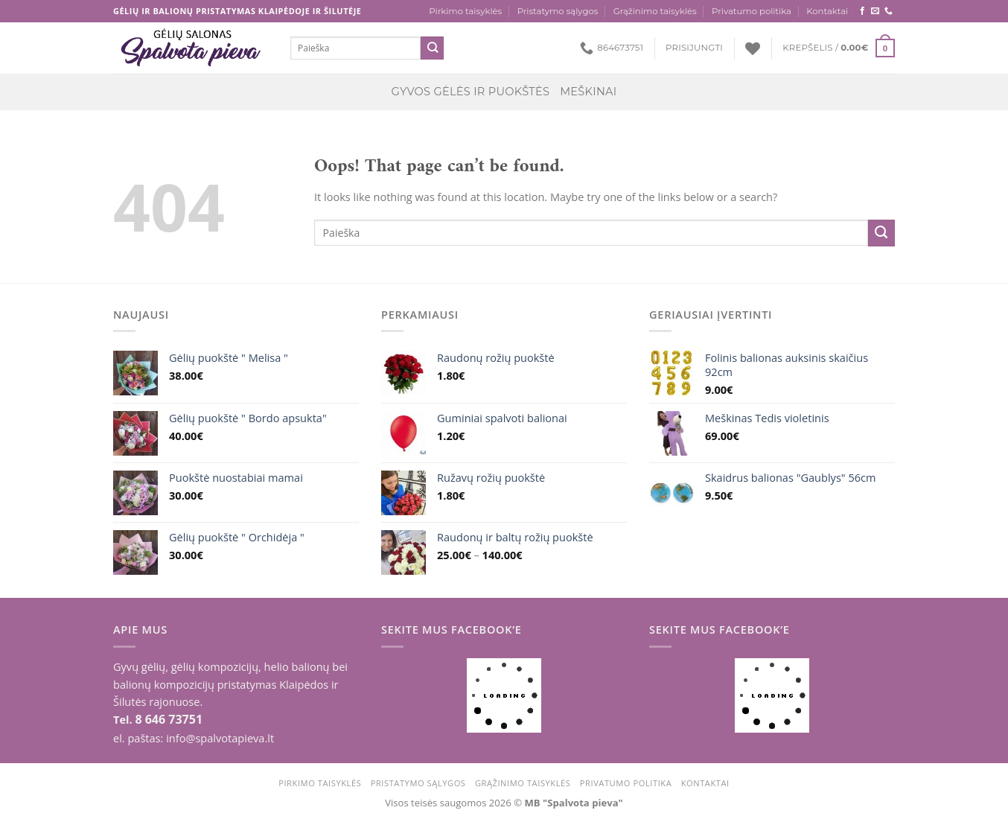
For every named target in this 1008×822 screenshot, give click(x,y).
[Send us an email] (875, 11)
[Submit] (432, 48)
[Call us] (888, 11)
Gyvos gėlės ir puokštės (471, 91)
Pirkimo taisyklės (465, 11)
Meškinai (588, 91)
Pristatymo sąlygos (558, 11)
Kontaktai (827, 11)
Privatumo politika (751, 11)
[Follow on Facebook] (862, 11)
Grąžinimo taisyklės (655, 11)
